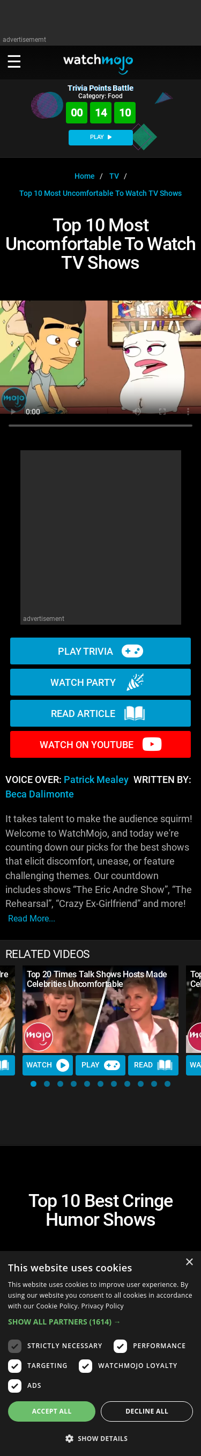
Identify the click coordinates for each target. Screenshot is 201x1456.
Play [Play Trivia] (100, 1065)
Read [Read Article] (153, 1065)
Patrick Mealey (96, 779)
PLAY (100, 137)
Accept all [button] (52, 1411)
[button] (33, 1083)
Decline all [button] (146, 1411)
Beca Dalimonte (39, 794)
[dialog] (100, 1353)
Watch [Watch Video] (47, 1065)
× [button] (189, 1263)
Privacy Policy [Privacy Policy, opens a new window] (102, 1306)
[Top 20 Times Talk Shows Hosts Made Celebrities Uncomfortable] (100, 1009)
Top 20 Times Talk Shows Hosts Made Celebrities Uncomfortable (97, 979)
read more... (31, 918)
